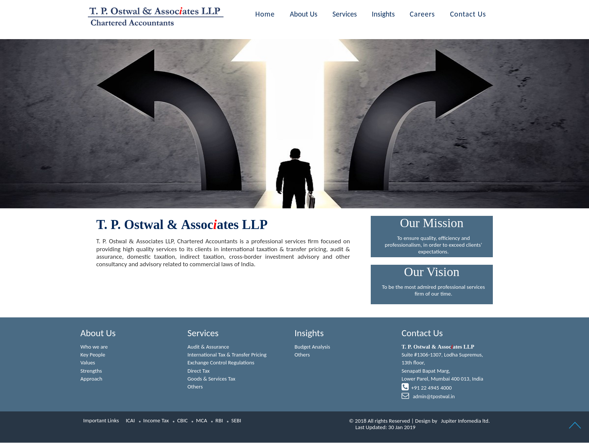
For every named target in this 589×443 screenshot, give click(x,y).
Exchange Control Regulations (221, 363)
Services (344, 13)
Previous (90, 108)
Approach (91, 379)
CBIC (182, 420)
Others (195, 387)
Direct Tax (198, 370)
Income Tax (156, 420)
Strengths (91, 370)
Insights (383, 13)
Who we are (94, 346)
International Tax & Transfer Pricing (227, 355)
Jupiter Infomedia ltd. (465, 421)
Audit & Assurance (208, 346)
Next (499, 108)
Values (87, 363)
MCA (201, 420)
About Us (304, 13)
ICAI (130, 420)
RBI (219, 420)
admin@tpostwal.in (433, 397)
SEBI (236, 420)
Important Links (101, 420)
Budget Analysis (312, 346)
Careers (422, 13)
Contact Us (468, 13)
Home (265, 13)
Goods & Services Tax (211, 379)
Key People (93, 355)
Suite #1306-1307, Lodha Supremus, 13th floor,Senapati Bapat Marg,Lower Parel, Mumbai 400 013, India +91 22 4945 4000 (443, 372)
